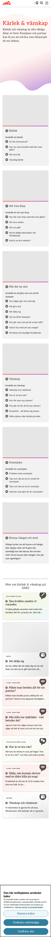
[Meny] (47, 3)
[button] (41, 3)
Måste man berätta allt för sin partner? (25, 689)
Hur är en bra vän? (20, 747)
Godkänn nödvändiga (26, 923)
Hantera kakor (26, 914)
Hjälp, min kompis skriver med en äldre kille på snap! (22, 775)
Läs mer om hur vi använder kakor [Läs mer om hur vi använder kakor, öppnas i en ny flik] (29, 908)
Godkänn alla (26, 932)
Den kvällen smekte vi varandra (20, 603)
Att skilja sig (16, 661)
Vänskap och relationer (23, 803)
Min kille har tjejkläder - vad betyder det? (24, 719)
